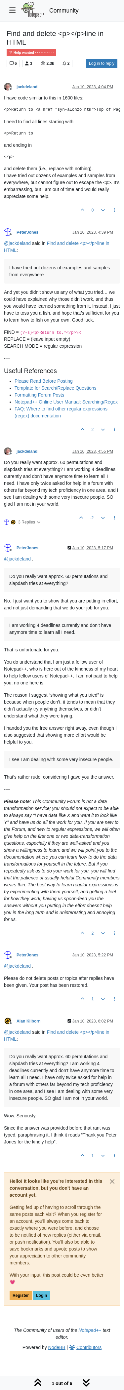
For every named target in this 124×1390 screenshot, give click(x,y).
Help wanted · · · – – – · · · (31, 53)
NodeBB (56, 1347)
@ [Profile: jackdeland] (17, 243)
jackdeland (27, 87)
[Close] (112, 1181)
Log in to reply (101, 63)
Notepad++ (89, 1330)
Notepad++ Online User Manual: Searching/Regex (66, 402)
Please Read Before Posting (44, 381)
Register (21, 1295)
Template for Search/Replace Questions (55, 388)
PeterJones (27, 232)
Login (41, 1295)
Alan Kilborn (29, 1021)
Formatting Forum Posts (39, 395)
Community (64, 10)
